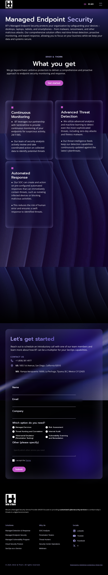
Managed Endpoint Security (16, 535)
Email (15, 399)
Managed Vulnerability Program (17, 540)
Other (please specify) (25, 442)
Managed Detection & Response (17, 531)
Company (17, 411)
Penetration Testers (46, 535)
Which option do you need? (28, 423)
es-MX (91, 4)
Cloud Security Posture (14, 544)
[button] (100, 4)
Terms (28, 460)
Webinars (42, 548)
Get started (54, 83)
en (85, 4)
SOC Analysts (44, 531)
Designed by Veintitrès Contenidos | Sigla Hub (86, 565)
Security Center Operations (49, 544)
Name (15, 387)
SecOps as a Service (13, 548)
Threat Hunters (45, 540)
